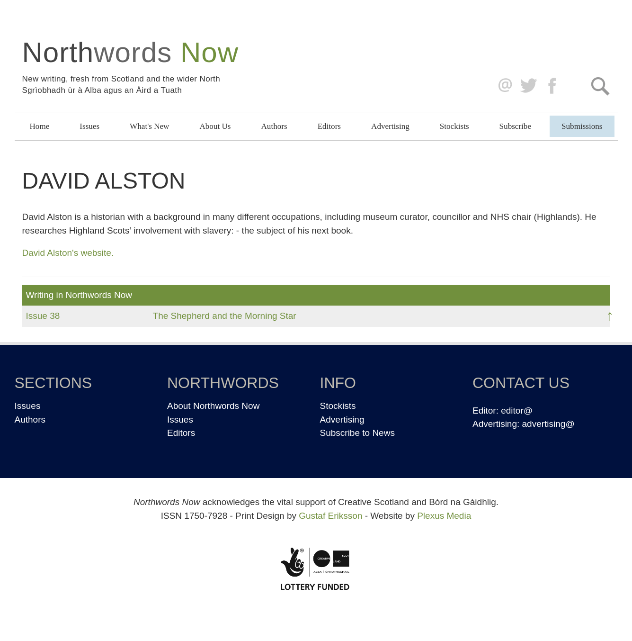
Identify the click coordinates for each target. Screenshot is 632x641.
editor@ (517, 410)
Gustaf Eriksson (330, 516)
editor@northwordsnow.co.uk (503, 86)
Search (600, 86)
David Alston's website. (68, 253)
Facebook (553, 86)
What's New (149, 126)
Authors (274, 126)
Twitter (528, 86)
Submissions (581, 126)
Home (40, 126)
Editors (329, 126)
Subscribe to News (357, 433)
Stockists (454, 126)
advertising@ (548, 424)
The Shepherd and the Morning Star (224, 316)
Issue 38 (43, 316)
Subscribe (515, 126)
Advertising (390, 126)
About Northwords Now (213, 406)
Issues (89, 126)
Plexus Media (444, 516)
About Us (215, 126)
